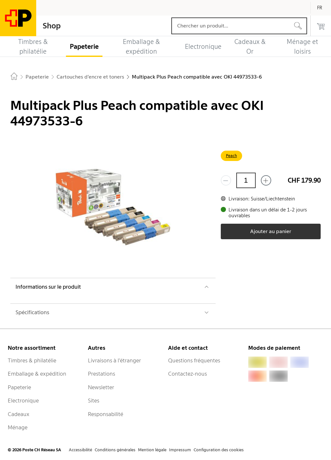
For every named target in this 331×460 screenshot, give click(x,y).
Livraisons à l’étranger (114, 360)
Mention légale (152, 449)
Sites (93, 400)
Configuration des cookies (219, 449)
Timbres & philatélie (32, 360)
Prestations (101, 373)
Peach (231, 155)
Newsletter (101, 387)
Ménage (17, 427)
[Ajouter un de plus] (266, 180)
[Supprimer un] (226, 180)
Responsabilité (105, 414)
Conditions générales (115, 449)
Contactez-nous (187, 373)
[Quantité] (246, 180)
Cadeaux (18, 414)
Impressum (180, 449)
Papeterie (19, 387)
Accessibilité (80, 449)
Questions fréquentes (194, 360)
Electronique (23, 400)
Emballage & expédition (37, 373)
